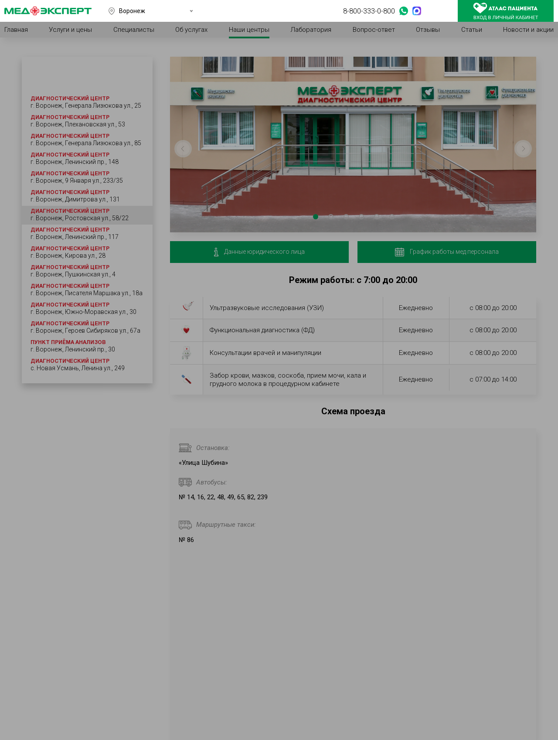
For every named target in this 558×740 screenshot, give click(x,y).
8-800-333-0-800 (369, 11)
